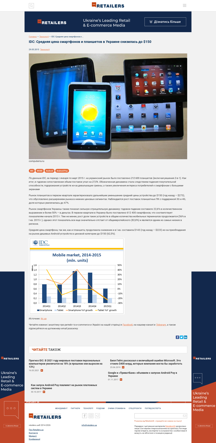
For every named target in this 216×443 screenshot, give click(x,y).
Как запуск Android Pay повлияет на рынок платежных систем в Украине (64, 387)
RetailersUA (170, 425)
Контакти (33, 432)
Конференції (34, 438)
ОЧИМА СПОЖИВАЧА (116, 407)
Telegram (161, 324)
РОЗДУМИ (100, 407)
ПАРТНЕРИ (75, 407)
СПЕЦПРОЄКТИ (135, 407)
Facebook (128, 324)
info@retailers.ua (89, 424)
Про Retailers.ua (36, 429)
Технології (44, 36)
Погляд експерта (153, 407)
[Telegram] (97, 415)
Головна (33, 36)
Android (49, 171)
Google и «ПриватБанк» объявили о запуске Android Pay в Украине (142, 374)
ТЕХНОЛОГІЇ (88, 407)
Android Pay (62, 171)
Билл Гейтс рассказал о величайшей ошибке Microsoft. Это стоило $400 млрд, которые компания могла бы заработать (146, 362)
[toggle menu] (184, 5)
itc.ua (44, 318)
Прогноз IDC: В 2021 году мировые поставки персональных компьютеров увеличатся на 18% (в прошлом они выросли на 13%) (65, 363)
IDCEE (39, 171)
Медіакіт (33, 435)
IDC (31, 171)
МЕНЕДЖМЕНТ (61, 407)
